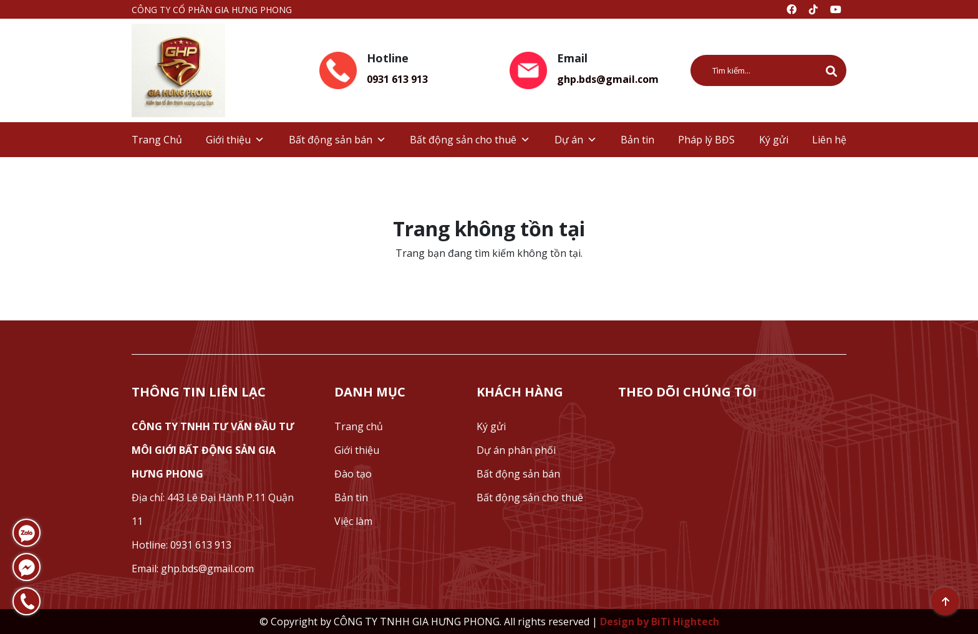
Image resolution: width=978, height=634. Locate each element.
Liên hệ (829, 139)
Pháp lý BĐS (706, 139)
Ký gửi (773, 139)
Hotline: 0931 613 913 (181, 545)
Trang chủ (358, 426)
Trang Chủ (157, 139)
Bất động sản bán (337, 139)
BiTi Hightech (685, 621)
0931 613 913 (397, 79)
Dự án (575, 139)
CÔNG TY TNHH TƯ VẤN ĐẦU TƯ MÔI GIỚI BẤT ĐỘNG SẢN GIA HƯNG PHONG (213, 450)
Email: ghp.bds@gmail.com (193, 568)
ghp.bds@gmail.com (608, 79)
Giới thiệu (235, 139)
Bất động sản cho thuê (470, 139)
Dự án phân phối (516, 450)
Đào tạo (353, 474)
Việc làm (353, 521)
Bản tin (637, 139)
